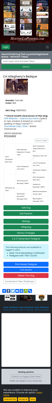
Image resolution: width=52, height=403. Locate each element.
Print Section (26, 269)
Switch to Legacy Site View (26, 376)
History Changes (26, 232)
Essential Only (10, 399)
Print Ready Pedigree (26, 264)
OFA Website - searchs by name (21, 118)
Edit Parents (26, 213)
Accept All (23, 399)
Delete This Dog (26, 275)
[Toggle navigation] (47, 47)
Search (26, 66)
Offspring (26, 227)
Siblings (26, 221)
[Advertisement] (26, 340)
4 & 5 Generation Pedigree (26, 238)
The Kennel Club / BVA (16, 126)
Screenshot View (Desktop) (19, 281)
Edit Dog (26, 207)
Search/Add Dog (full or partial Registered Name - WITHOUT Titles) (24, 55)
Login (6, 47)
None (33, 399)
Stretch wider (41, 140)
